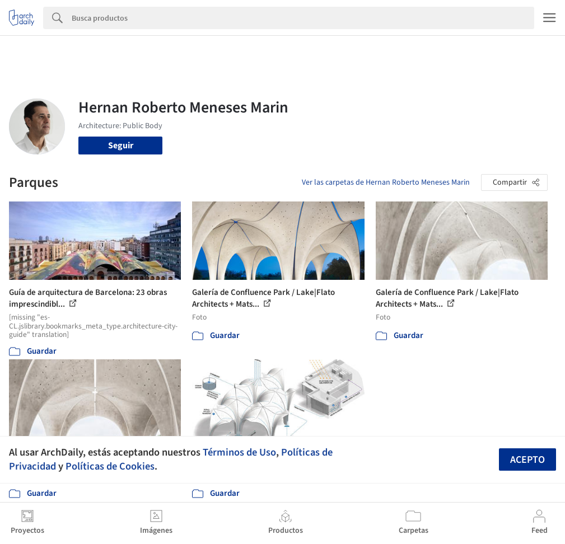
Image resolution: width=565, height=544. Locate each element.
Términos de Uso (239, 452)
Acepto (527, 460)
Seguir (120, 145)
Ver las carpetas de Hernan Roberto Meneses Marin (386, 182)
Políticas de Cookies (110, 466)
